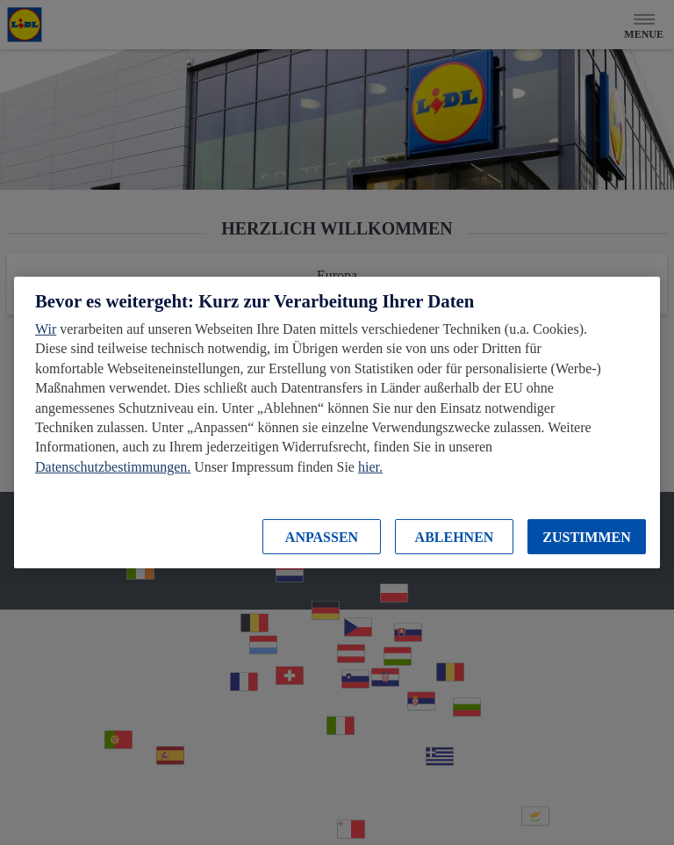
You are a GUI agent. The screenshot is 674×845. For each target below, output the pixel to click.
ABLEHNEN (454, 537)
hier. (370, 466)
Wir (45, 328)
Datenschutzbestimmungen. (112, 466)
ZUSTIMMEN (586, 537)
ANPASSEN (321, 537)
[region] (337, 422)
